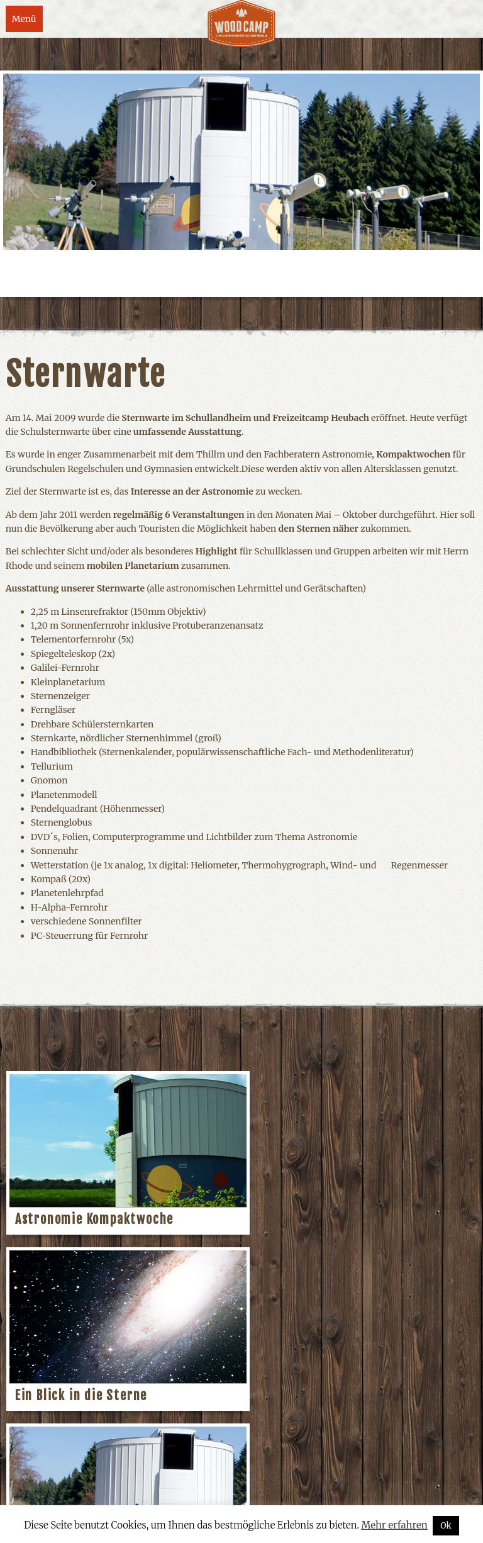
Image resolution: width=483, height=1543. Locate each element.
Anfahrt (179, 1490)
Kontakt (129, 1490)
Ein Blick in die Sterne (323, 1219)
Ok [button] (446, 1525)
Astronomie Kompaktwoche (94, 1219)
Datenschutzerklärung (260, 1490)
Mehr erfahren (394, 1525)
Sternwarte (49, 1395)
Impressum (71, 1490)
